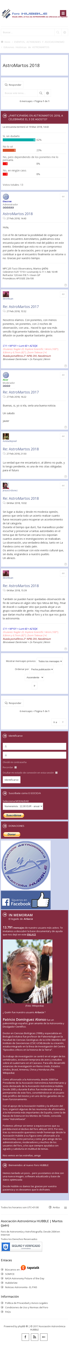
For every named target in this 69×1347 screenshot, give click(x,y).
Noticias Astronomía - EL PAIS (21, 1287)
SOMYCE (10, 1274)
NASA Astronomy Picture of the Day (24, 1278)
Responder (15, 84)
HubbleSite (11, 1282)
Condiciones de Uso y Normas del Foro (26, 1307)
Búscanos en (13, 1269)
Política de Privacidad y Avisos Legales (26, 1303)
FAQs (8, 1311)
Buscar (41, 93)
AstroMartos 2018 (21, 65)
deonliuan (8, 298)
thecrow (7, 201)
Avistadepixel (10, 441)
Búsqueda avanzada (47, 93)
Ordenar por (34, 669)
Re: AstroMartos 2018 (21, 448)
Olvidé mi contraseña (14, 762)
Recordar (10, 767)
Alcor (5, 379)
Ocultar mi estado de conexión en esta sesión (30, 772)
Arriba (56, 1207)
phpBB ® (23, 1326)
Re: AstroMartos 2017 (21, 306)
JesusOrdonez (10, 490)
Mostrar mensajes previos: (34, 661)
